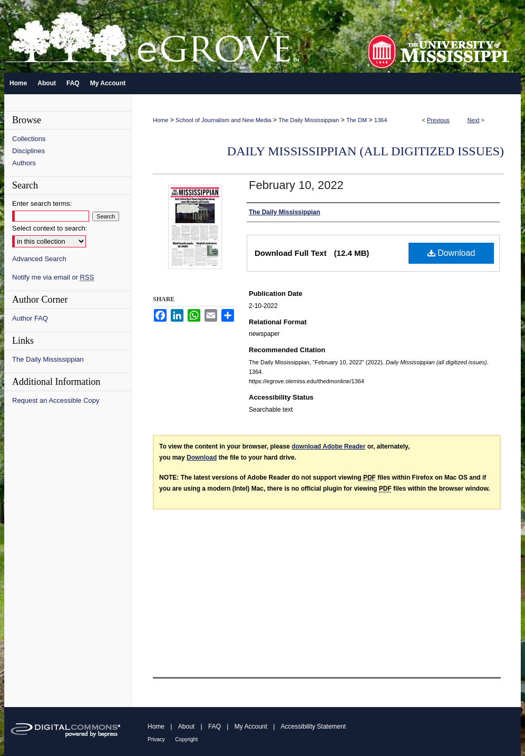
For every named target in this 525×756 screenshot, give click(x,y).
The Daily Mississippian (308, 120)
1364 (380, 120)
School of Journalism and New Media (223, 120)
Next (474, 120)
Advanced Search (39, 259)
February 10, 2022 (296, 185)
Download (451, 252)
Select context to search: (49, 228)
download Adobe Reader (328, 446)
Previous (438, 120)
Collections (29, 139)
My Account (251, 726)
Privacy (156, 739)
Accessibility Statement (313, 726)
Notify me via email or (53, 277)
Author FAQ (30, 318)
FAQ (214, 726)
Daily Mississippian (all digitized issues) (365, 151)
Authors (24, 163)
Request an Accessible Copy (55, 400)
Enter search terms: (42, 203)
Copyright (186, 739)
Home (160, 120)
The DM (356, 120)
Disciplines (28, 151)
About (186, 726)
